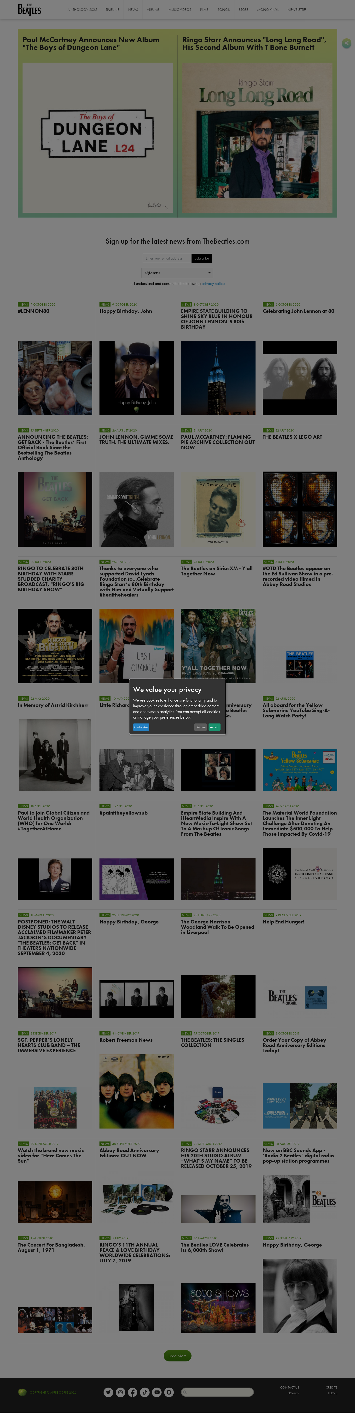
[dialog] (178, 706)
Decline (201, 727)
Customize (141, 727)
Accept (214, 727)
